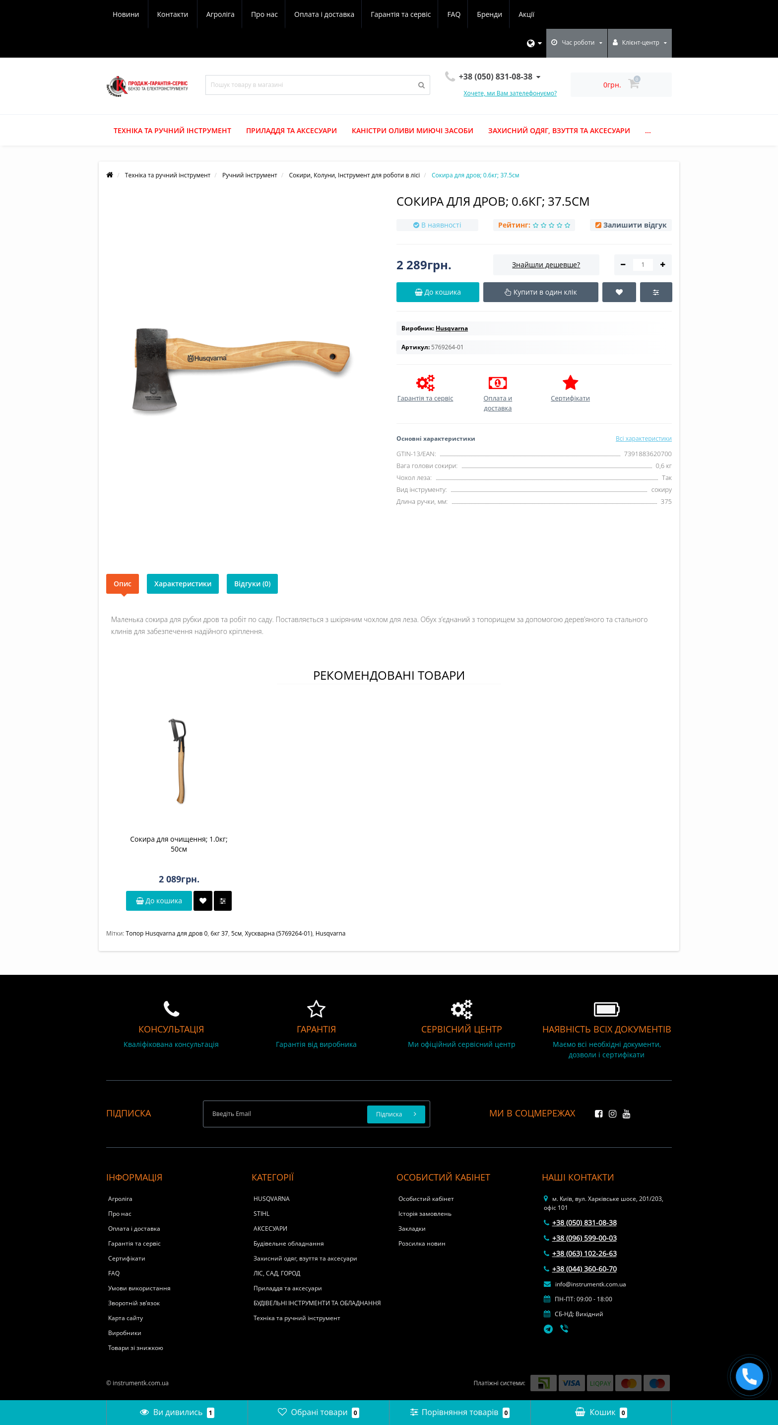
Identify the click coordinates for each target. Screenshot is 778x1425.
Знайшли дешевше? (546, 264)
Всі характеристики (644, 438)
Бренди (403, 14)
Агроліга (127, 14)
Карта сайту (125, 1318)
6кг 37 (219, 933)
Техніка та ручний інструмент (172, 130)
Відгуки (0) (252, 583)
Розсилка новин (422, 1243)
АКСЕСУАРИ (270, 1228)
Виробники (124, 1333)
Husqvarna (331, 933)
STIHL (261, 1213)
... (648, 130)
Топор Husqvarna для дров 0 (167, 933)
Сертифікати (126, 1258)
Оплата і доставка (234, 14)
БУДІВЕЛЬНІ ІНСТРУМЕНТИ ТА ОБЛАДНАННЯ (317, 1303)
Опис (122, 583)
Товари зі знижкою (135, 1348)
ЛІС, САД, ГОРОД (277, 1273)
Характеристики (182, 583)
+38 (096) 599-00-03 (580, 1238)
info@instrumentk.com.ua (585, 1284)
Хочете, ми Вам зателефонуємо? (510, 93)
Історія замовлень (425, 1213)
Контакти (528, 14)
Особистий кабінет (426, 1198)
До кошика (159, 900)
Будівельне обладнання (289, 1243)
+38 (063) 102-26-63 (580, 1253)
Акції (442, 14)
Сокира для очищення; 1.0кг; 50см (178, 844)
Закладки (412, 1228)
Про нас (172, 14)
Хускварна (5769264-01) (279, 933)
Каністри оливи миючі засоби (412, 130)
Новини (481, 14)
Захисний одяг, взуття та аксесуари (559, 130)
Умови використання (139, 1288)
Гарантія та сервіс (312, 14)
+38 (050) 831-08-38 (580, 1222)
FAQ (366, 14)
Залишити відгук (635, 225)
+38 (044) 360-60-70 (580, 1268)
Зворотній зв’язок (134, 1303)
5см (236, 933)
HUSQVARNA (272, 1198)
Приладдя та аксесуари (291, 130)
